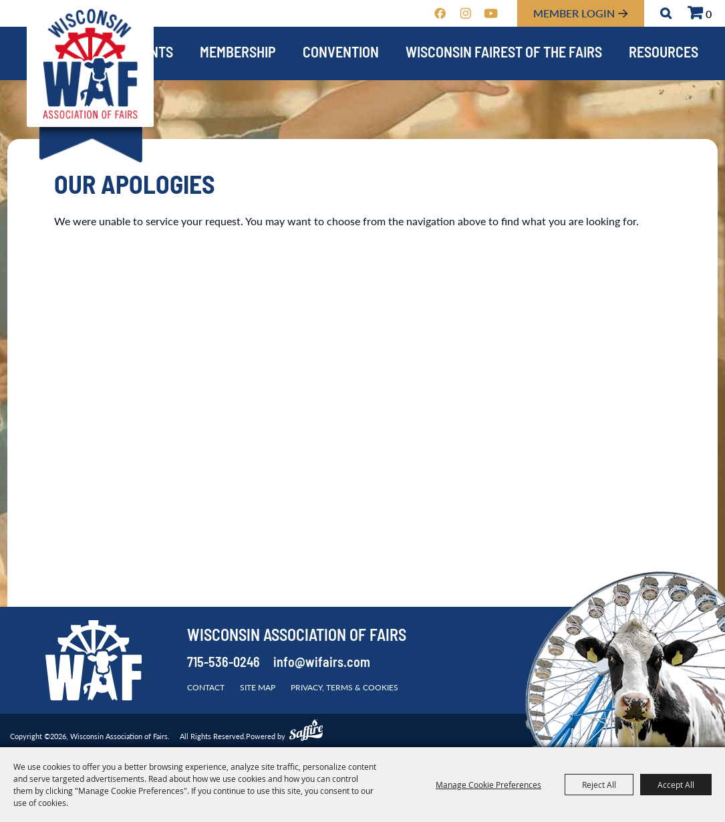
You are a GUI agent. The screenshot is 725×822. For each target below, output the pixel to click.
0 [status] (709, 13)
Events (150, 53)
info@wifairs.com (321, 663)
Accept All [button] (676, 784)
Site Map (257, 687)
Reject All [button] (599, 784)
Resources (663, 53)
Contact (206, 687)
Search (666, 13)
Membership (238, 53)
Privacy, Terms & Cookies (344, 687)
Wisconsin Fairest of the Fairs (504, 53)
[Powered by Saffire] (306, 731)
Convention (341, 53)
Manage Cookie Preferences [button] (488, 784)
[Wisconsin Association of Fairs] (90, 64)
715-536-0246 (223, 663)
